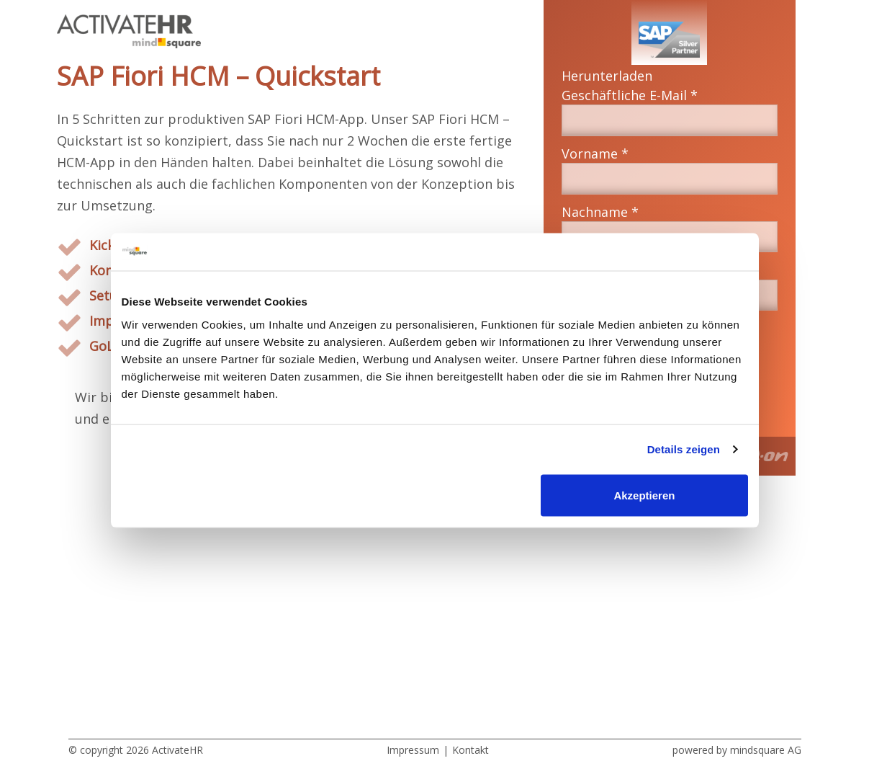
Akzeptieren (644, 495)
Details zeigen (683, 449)
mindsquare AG (765, 750)
